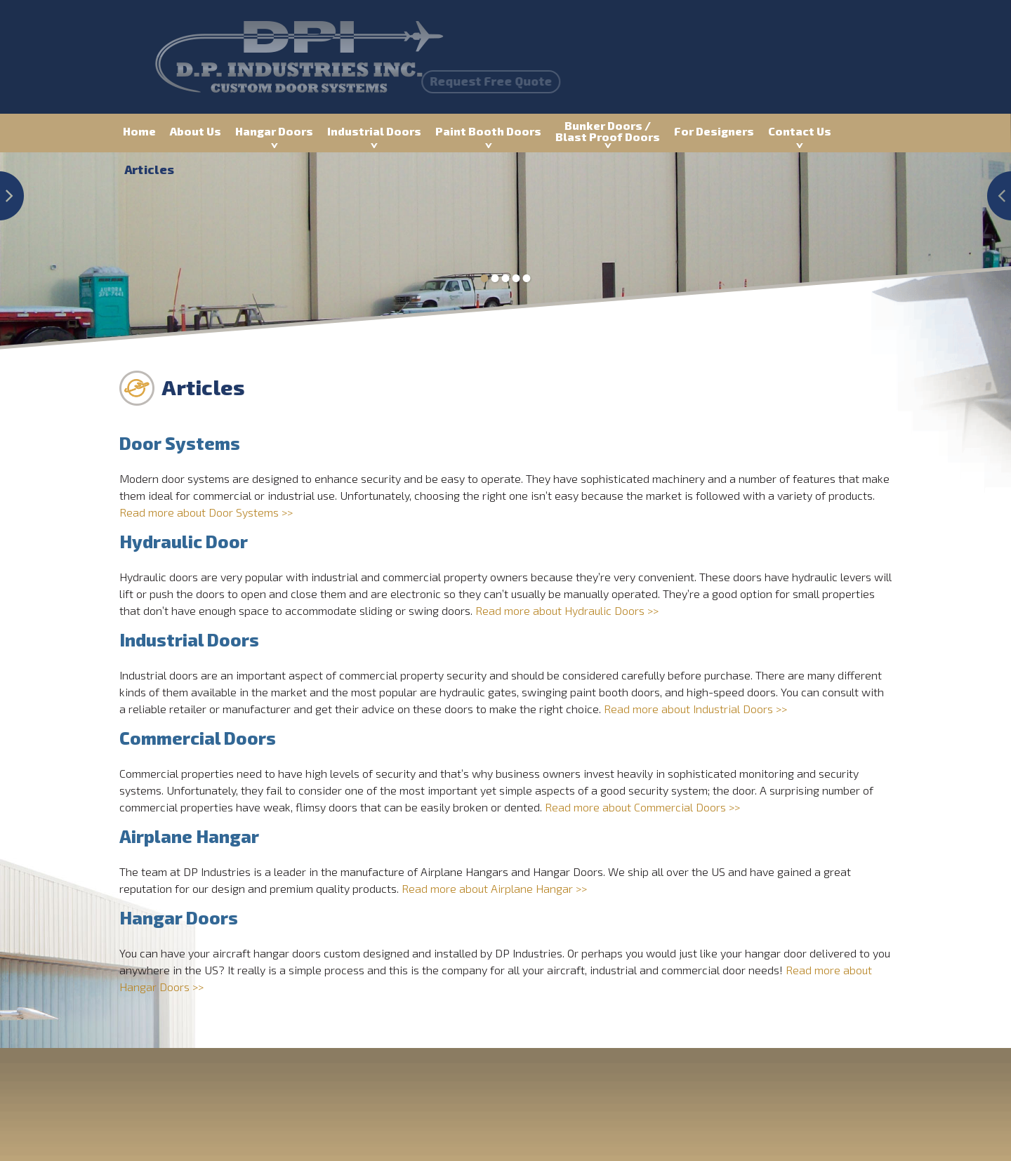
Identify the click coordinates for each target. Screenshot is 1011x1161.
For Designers (714, 131)
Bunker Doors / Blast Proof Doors (607, 131)
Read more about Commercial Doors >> (642, 807)
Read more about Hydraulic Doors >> (567, 610)
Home (139, 131)
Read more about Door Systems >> (206, 512)
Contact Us (799, 131)
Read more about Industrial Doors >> (695, 708)
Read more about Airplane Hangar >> (494, 888)
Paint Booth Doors (488, 131)
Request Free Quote (438, 81)
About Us (195, 131)
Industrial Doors (374, 131)
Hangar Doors (274, 131)
